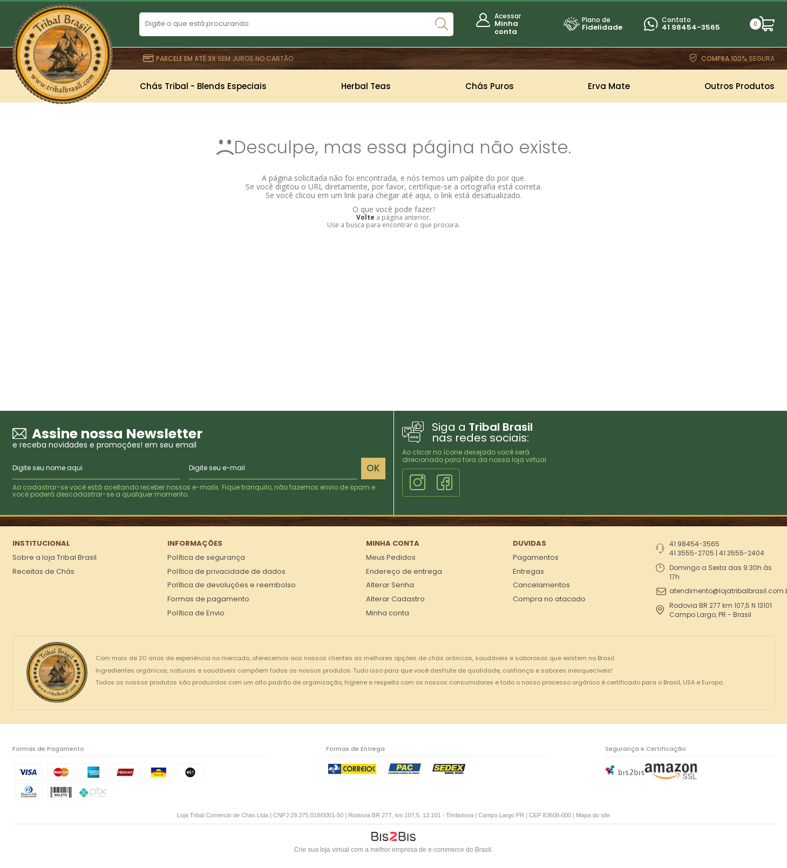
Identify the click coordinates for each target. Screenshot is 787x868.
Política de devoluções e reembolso (231, 585)
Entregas (528, 571)
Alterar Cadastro (395, 599)
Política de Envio (196, 613)
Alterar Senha (390, 585)
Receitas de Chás (43, 571)
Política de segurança (206, 557)
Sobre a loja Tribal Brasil (54, 557)
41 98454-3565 (691, 27)
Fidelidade (602, 27)
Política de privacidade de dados (226, 571)
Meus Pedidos (391, 557)
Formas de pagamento (208, 599)
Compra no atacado (549, 599)
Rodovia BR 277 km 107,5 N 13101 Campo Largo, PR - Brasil (720, 610)
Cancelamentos (541, 585)
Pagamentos (536, 557)
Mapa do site (593, 815)
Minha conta (506, 27)
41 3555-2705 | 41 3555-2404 (716, 553)
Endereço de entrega (404, 571)
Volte (365, 217)
